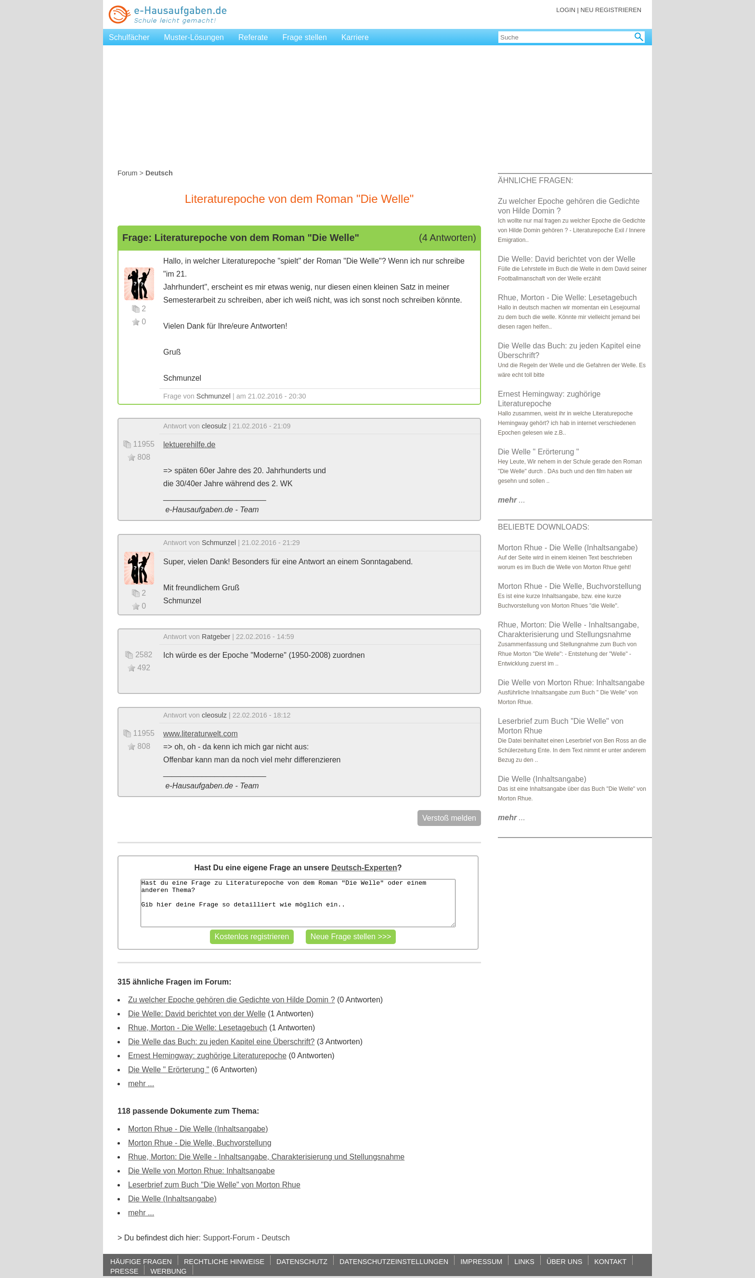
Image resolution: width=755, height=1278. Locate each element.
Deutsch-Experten (364, 868)
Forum (127, 173)
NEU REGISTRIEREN (610, 9)
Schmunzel (213, 396)
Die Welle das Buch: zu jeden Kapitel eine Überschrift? (221, 1042)
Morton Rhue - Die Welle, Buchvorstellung (200, 1143)
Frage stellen (304, 37)
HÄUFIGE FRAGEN (141, 1261)
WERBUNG (168, 1271)
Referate (253, 37)
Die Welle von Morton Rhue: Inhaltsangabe (201, 1171)
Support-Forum (229, 1238)
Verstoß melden (449, 818)
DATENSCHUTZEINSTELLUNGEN (393, 1261)
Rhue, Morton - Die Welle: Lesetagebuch (197, 1028)
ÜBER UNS (564, 1261)
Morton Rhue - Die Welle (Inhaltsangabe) (198, 1129)
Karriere (355, 37)
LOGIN (565, 9)
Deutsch (275, 1238)
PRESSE (124, 1271)
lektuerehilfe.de (189, 444)
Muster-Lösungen (194, 37)
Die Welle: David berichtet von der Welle (197, 1014)
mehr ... (141, 1083)
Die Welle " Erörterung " (168, 1069)
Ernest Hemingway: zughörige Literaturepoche (207, 1056)
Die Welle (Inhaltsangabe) (172, 1199)
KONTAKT (610, 1261)
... (511, 500)
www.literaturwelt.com (200, 734)
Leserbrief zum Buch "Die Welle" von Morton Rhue (214, 1185)
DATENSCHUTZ (301, 1261)
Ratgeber (216, 636)
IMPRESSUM (481, 1261)
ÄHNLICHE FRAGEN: (535, 180)
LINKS (524, 1261)
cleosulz (214, 426)
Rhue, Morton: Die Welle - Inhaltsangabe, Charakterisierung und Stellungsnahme (266, 1157)
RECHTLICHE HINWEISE (224, 1261)
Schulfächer (129, 37)
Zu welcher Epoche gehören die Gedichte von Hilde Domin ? (231, 1000)
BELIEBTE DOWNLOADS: (543, 527)
